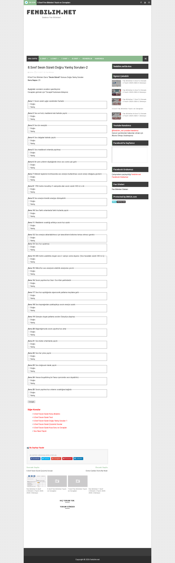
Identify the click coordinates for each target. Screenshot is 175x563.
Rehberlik (87, 59)
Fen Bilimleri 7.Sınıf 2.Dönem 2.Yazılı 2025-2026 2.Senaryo (97, 491)
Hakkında (99, 59)
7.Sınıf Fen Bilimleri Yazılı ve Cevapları (77, 490)
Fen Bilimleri (50, 72)
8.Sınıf (75, 59)
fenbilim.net (51, 12)
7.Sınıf (64, 59)
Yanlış (32, 107)
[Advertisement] (106, 36)
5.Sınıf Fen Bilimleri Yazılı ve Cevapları (53, 2)
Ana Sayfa (32, 59)
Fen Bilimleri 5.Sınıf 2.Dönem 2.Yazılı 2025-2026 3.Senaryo (35, 491)
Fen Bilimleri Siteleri (120, 189)
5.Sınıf (43, 59)
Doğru (32, 104)
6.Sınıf (54, 59)
